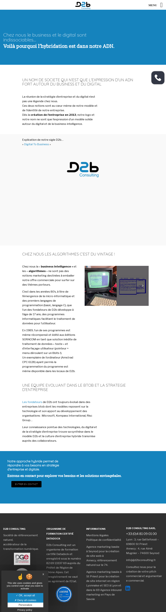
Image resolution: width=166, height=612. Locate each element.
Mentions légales (97, 535)
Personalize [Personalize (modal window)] (25, 605)
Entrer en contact (26, 484)
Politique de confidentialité (103, 539)
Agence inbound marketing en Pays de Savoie (103, 594)
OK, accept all (25, 595)
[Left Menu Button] (157, 5)
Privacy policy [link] (24, 609)
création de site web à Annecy (102, 556)
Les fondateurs (32, 402)
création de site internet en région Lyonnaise (103, 581)
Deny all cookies (25, 600)
